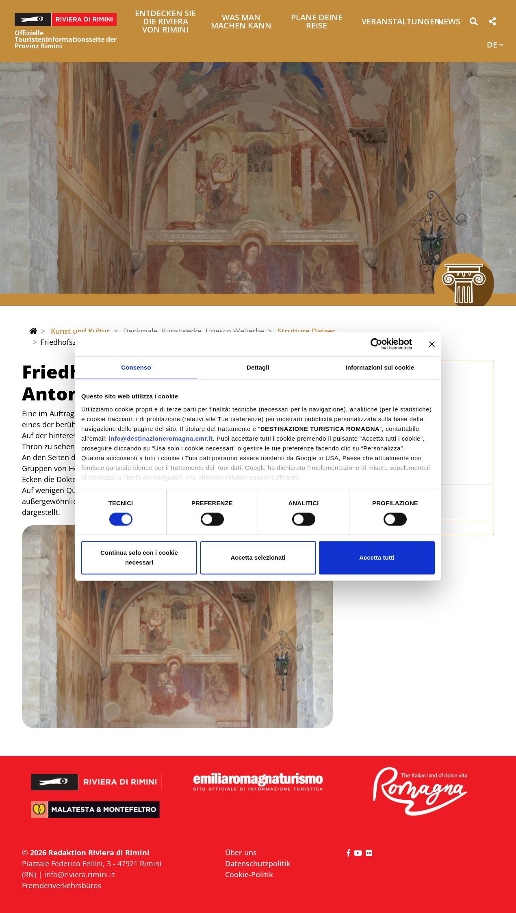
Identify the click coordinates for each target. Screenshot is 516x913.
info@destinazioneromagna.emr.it (161, 438)
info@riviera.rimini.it (79, 874)
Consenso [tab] (136, 367)
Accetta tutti (377, 557)
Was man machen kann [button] (241, 22)
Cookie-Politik (249, 874)
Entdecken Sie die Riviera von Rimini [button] (165, 22)
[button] (473, 22)
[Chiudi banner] (432, 344)
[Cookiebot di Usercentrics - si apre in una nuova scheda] (376, 344)
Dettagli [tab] (258, 367)
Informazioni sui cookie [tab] (380, 367)
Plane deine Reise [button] (317, 22)
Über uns (241, 852)
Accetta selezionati (257, 557)
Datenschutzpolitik (258, 863)
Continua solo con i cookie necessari (139, 558)
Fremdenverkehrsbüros (62, 885)
